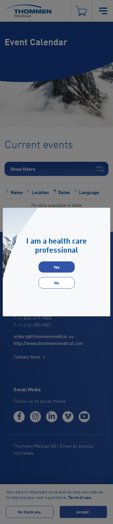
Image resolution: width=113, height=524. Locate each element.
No (56, 283)
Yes (57, 267)
